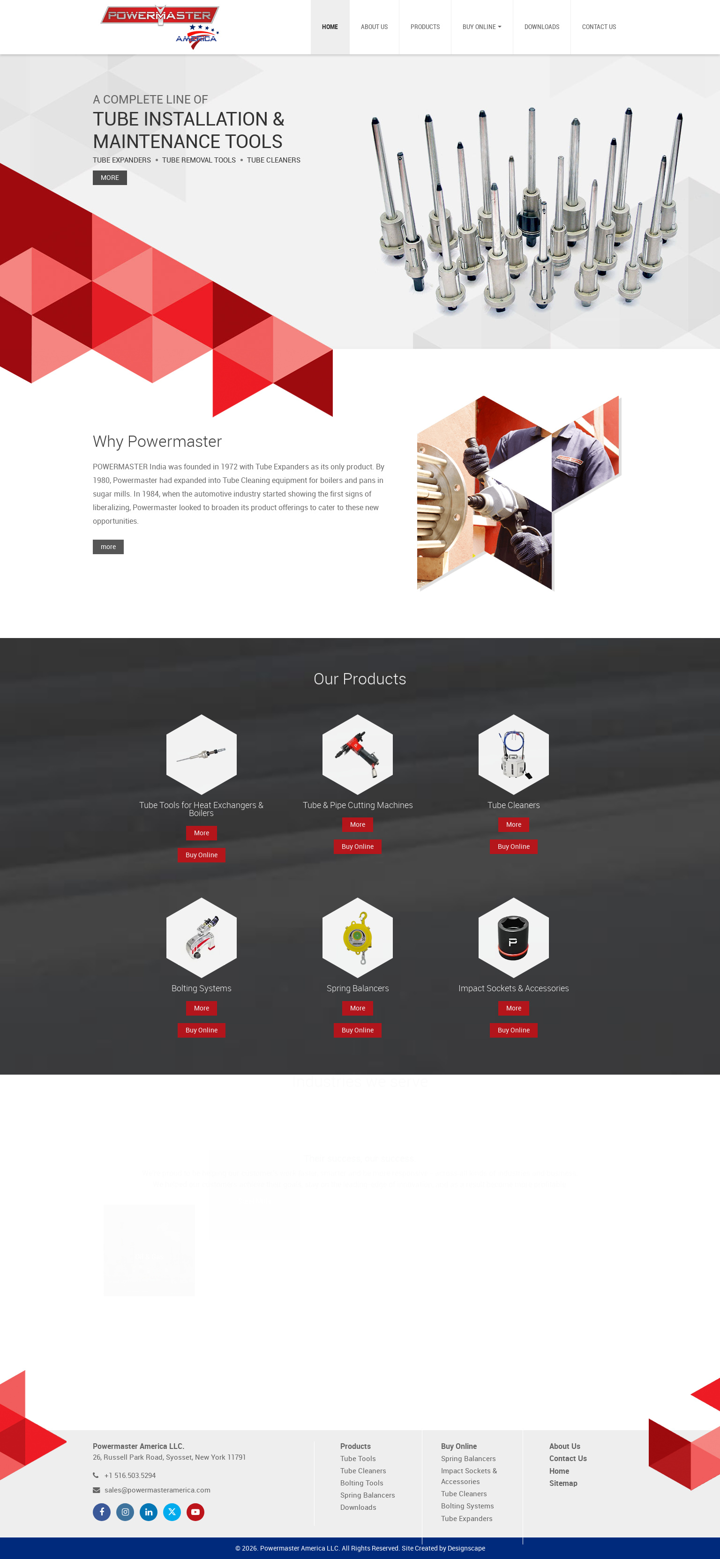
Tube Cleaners (363, 1471)
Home (330, 26)
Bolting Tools (361, 1483)
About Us (374, 26)
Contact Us (599, 26)
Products (425, 26)
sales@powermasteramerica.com (157, 1490)
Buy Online (479, 26)
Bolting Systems (467, 1506)
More (110, 177)
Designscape (466, 1548)
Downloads (542, 26)
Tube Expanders (467, 1519)
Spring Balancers (367, 1496)
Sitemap (563, 1484)
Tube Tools (358, 1459)
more (108, 553)
